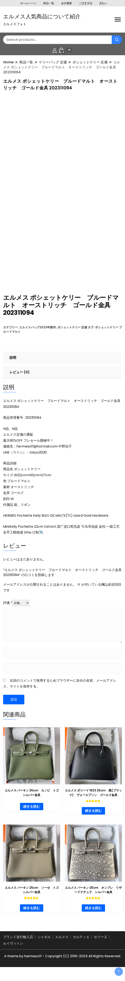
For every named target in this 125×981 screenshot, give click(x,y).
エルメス (61, 944)
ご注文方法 (85, 3)
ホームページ (28, 3)
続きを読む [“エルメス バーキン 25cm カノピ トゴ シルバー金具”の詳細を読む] (31, 814)
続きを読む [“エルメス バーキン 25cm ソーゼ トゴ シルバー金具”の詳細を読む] (31, 915)
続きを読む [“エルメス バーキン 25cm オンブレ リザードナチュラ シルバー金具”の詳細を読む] (93, 915)
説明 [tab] (13, 365)
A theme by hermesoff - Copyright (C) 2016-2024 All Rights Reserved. (62, 963)
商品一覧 (48, 3)
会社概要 (66, 3)
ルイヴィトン (13, 951)
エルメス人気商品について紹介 (41, 16)
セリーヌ (100, 944)
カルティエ (81, 944)
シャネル (44, 944)
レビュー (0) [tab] (20, 379)
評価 (7, 610)
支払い (103, 3)
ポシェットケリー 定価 (72, 335)
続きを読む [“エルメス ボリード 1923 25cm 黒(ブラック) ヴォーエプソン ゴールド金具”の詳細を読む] (93, 818)
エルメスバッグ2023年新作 (37, 335)
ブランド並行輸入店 (18, 944)
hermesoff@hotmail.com (37, 454)
